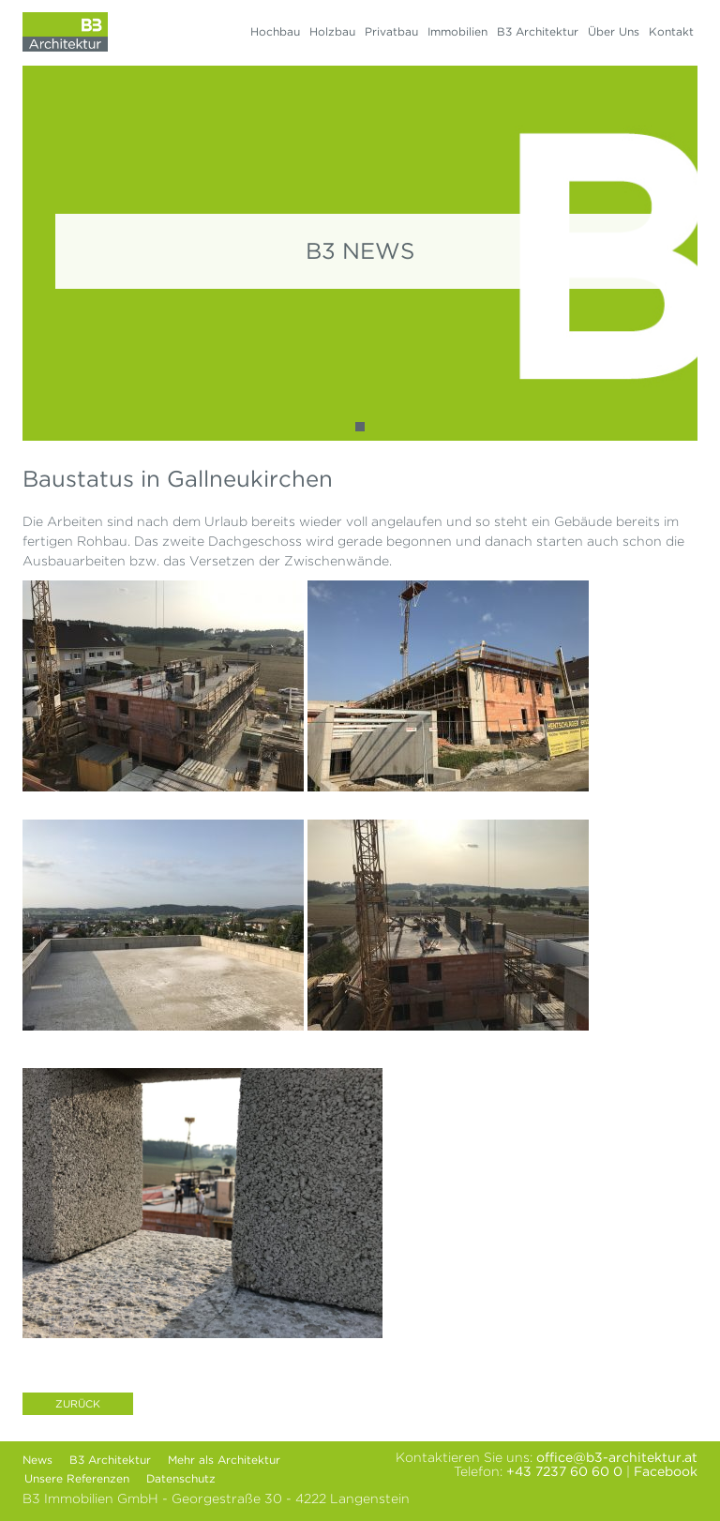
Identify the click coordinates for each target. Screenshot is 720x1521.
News (37, 1460)
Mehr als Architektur (224, 1460)
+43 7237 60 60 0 (564, 1471)
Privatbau (391, 31)
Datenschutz (181, 1478)
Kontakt (671, 31)
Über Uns (613, 31)
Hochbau (275, 31)
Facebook (666, 1471)
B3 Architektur (537, 31)
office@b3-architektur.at (617, 1457)
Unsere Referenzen (76, 1478)
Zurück (77, 1403)
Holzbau (332, 31)
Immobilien (458, 31)
